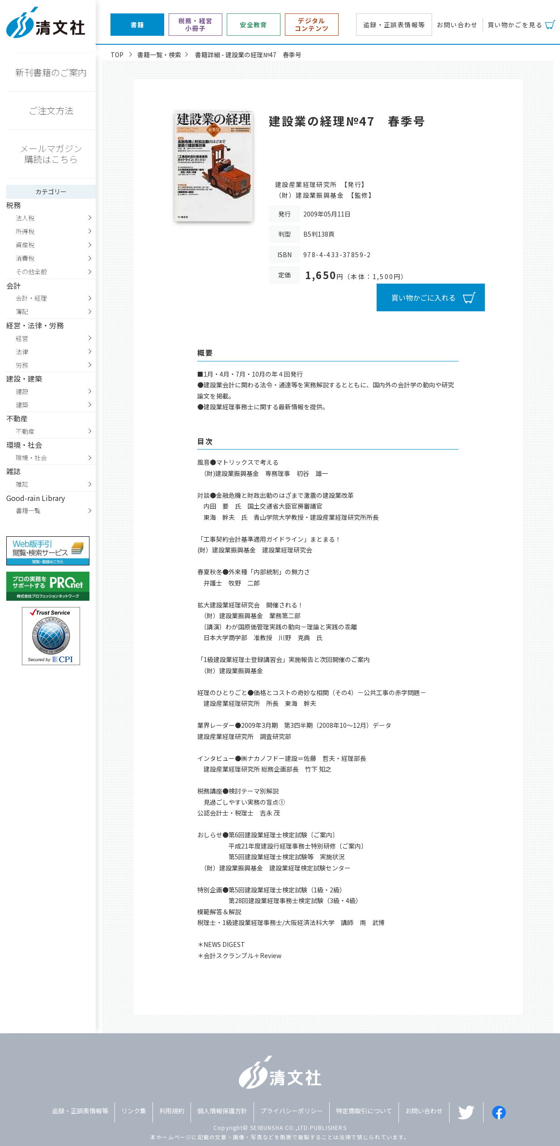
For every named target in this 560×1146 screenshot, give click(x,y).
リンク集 (133, 1110)
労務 (22, 365)
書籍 (137, 25)
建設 (22, 391)
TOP (116, 54)
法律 (22, 351)
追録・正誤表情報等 (394, 24)
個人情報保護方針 (222, 1110)
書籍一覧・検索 (159, 54)
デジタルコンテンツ (312, 24)
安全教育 (253, 25)
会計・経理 (31, 297)
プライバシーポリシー (291, 1110)
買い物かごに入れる (423, 297)
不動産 (25, 431)
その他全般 (31, 271)
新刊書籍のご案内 (51, 72)
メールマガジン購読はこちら (51, 154)
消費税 (25, 258)
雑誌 (22, 484)
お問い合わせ (457, 24)
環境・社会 (31, 457)
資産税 (25, 244)
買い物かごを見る (515, 24)
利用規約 (171, 1110)
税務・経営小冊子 (195, 24)
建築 (22, 404)
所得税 (25, 231)
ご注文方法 (51, 110)
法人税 (25, 217)
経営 (22, 338)
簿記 (22, 311)
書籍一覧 (28, 510)
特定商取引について (364, 1110)
